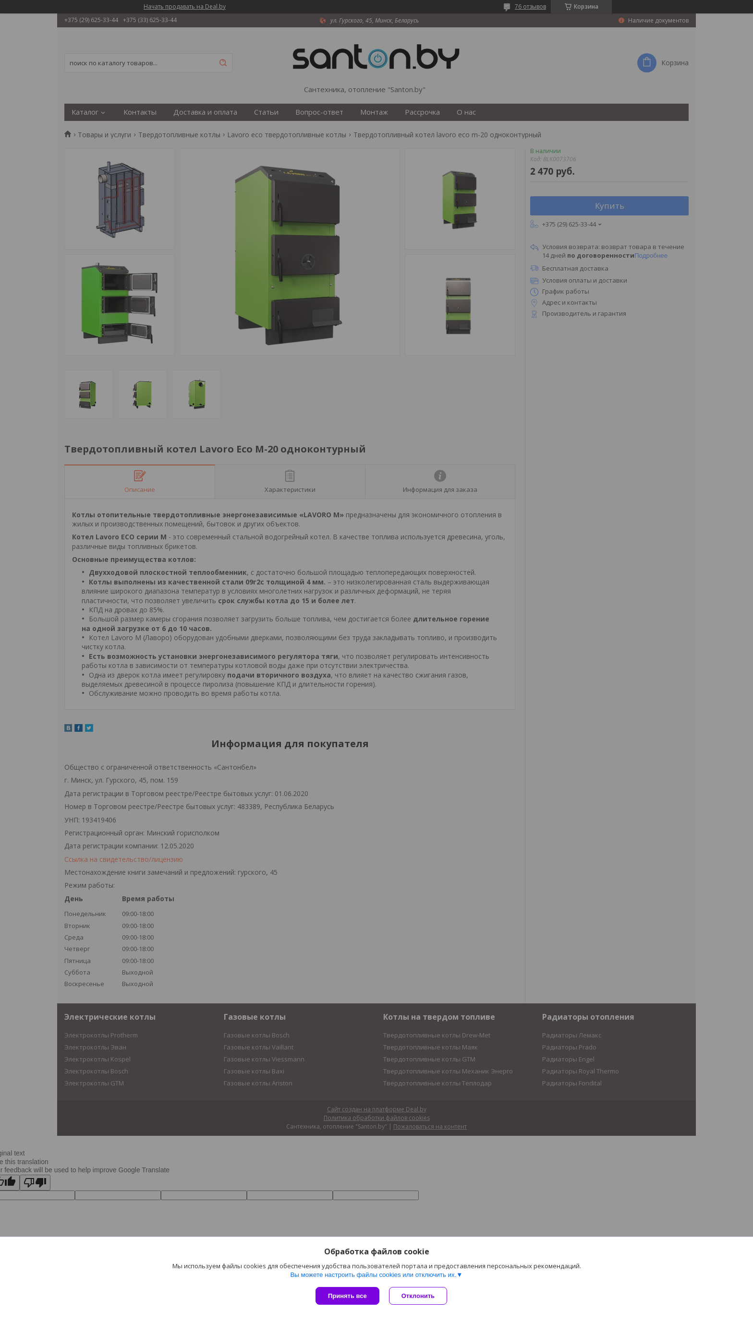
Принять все (347, 1295)
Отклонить (418, 1295)
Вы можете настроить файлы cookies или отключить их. (373, 1274)
